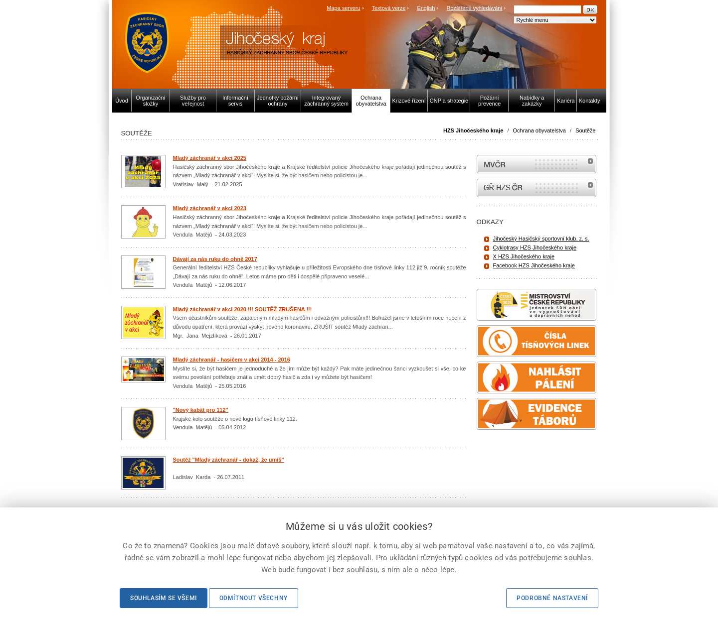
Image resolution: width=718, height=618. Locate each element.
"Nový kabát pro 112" (200, 410)
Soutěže (585, 130)
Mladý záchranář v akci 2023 (209, 208)
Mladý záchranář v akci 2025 (209, 158)
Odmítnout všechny (253, 598)
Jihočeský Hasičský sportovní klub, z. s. (541, 239)
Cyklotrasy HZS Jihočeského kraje (535, 247)
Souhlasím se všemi (163, 598)
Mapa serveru (343, 8)
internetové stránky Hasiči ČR (536, 188)
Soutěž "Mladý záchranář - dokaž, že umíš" (228, 460)
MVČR (536, 164)
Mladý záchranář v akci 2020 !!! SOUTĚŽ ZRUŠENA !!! (242, 309)
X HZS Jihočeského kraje (524, 256)
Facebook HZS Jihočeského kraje (534, 265)
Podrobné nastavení (552, 598)
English (426, 8)
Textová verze (388, 8)
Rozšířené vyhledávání (475, 8)
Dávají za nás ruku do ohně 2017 (215, 259)
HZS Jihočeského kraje (473, 130)
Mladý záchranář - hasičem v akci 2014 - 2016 (231, 360)
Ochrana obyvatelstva (539, 130)
